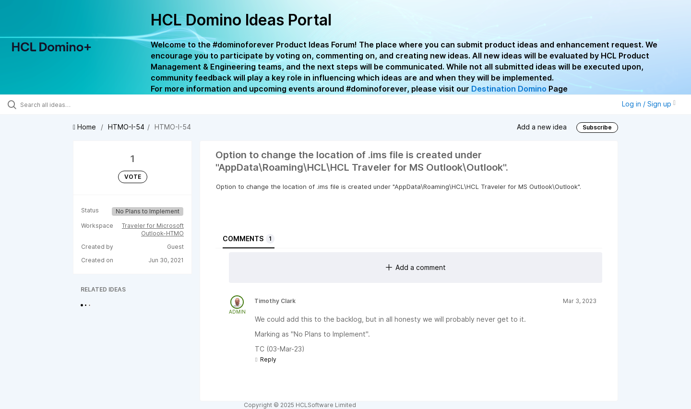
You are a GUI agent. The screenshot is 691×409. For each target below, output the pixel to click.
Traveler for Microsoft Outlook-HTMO (153, 229)
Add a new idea (542, 126)
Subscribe (597, 127)
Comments (248, 239)
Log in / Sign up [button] (649, 104)
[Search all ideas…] (81, 104)
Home (85, 127)
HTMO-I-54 (126, 127)
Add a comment (416, 267)
